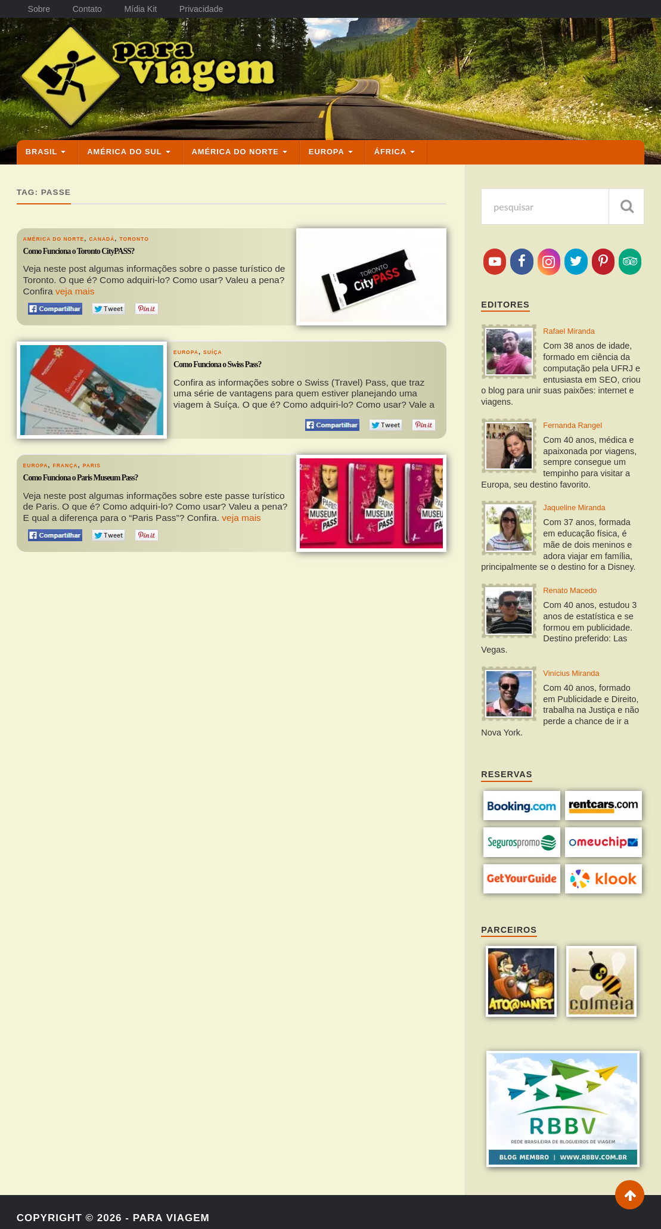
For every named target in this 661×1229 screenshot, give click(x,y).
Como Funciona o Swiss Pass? (233, 361)
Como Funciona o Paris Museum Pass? (101, 474)
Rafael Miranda (576, 328)
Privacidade (209, 9)
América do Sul (124, 146)
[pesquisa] (562, 202)
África (390, 146)
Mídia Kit (146, 9)
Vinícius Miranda (579, 681)
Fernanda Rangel (581, 424)
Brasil (42, 146)
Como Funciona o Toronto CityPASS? (98, 248)
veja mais (75, 286)
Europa (327, 146)
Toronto (160, 233)
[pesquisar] (626, 202)
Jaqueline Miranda (583, 510)
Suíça (221, 346)
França (75, 460)
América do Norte (235, 146)
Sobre (40, 9)
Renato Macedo (578, 595)
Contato (90, 9)
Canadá (121, 233)
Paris (106, 460)
